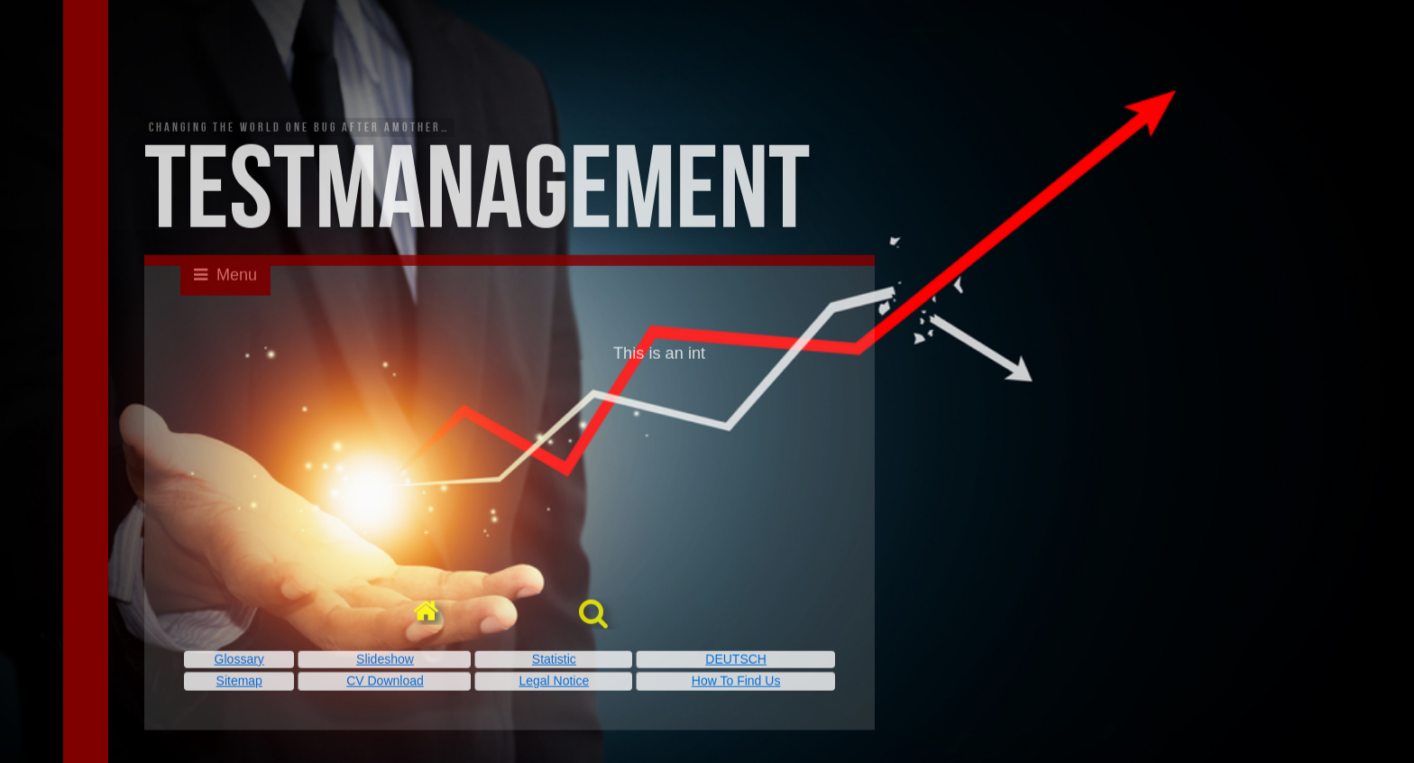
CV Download (385, 683)
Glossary (239, 660)
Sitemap (239, 683)
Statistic (554, 660)
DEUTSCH (736, 660)
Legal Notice (554, 683)
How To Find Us (736, 683)
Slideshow (385, 660)
